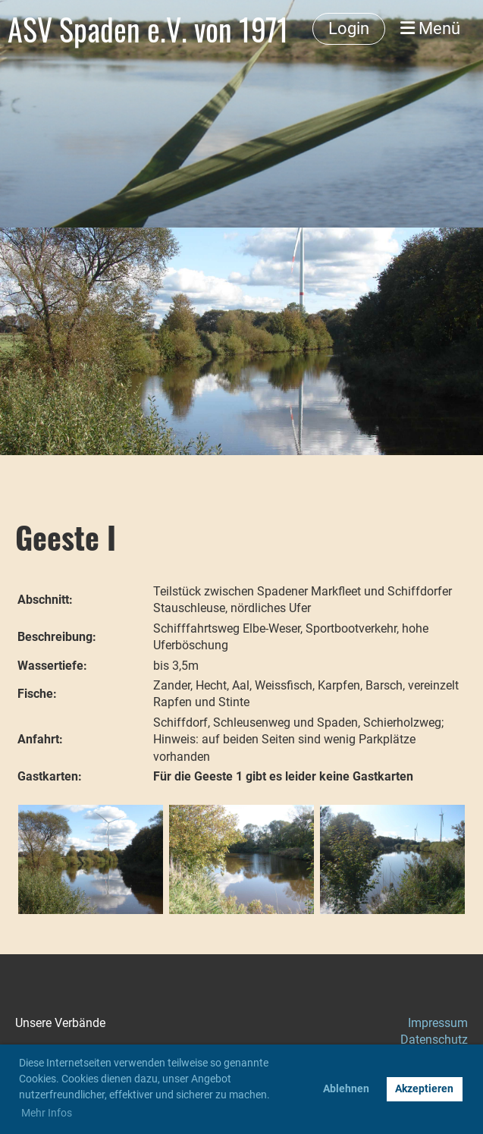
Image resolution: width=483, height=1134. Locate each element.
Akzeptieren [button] (424, 1088)
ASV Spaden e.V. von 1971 (148, 29)
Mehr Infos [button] (46, 1113)
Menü (430, 28)
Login (348, 28)
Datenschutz (434, 1039)
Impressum (438, 1023)
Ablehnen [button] (346, 1088)
